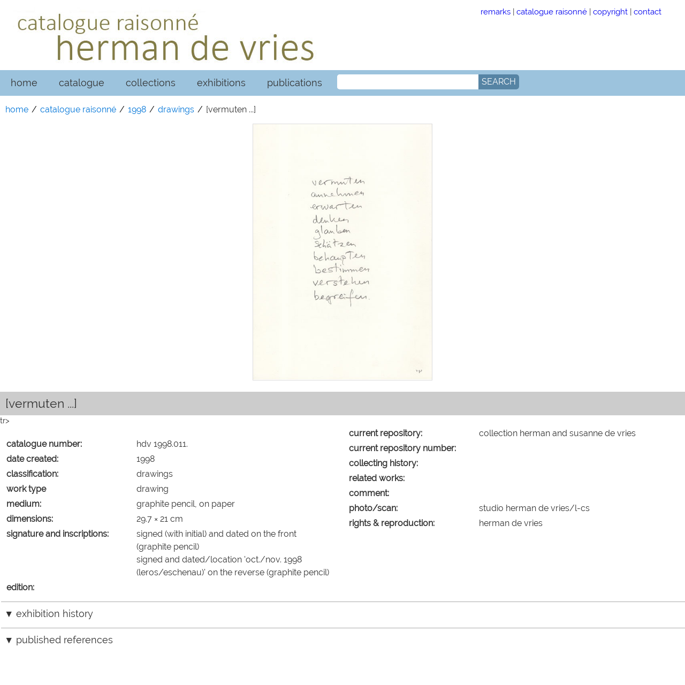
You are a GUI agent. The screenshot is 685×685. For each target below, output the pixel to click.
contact (647, 11)
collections (151, 82)
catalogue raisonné (551, 11)
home (24, 82)
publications (294, 82)
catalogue (81, 82)
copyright (610, 11)
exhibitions (221, 82)
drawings (176, 109)
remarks (496, 11)
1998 (137, 109)
